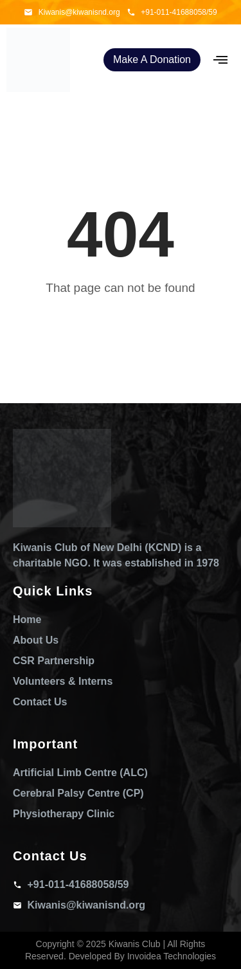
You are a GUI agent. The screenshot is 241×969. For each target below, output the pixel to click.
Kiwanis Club (135, 944)
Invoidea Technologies (171, 956)
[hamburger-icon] (220, 60)
